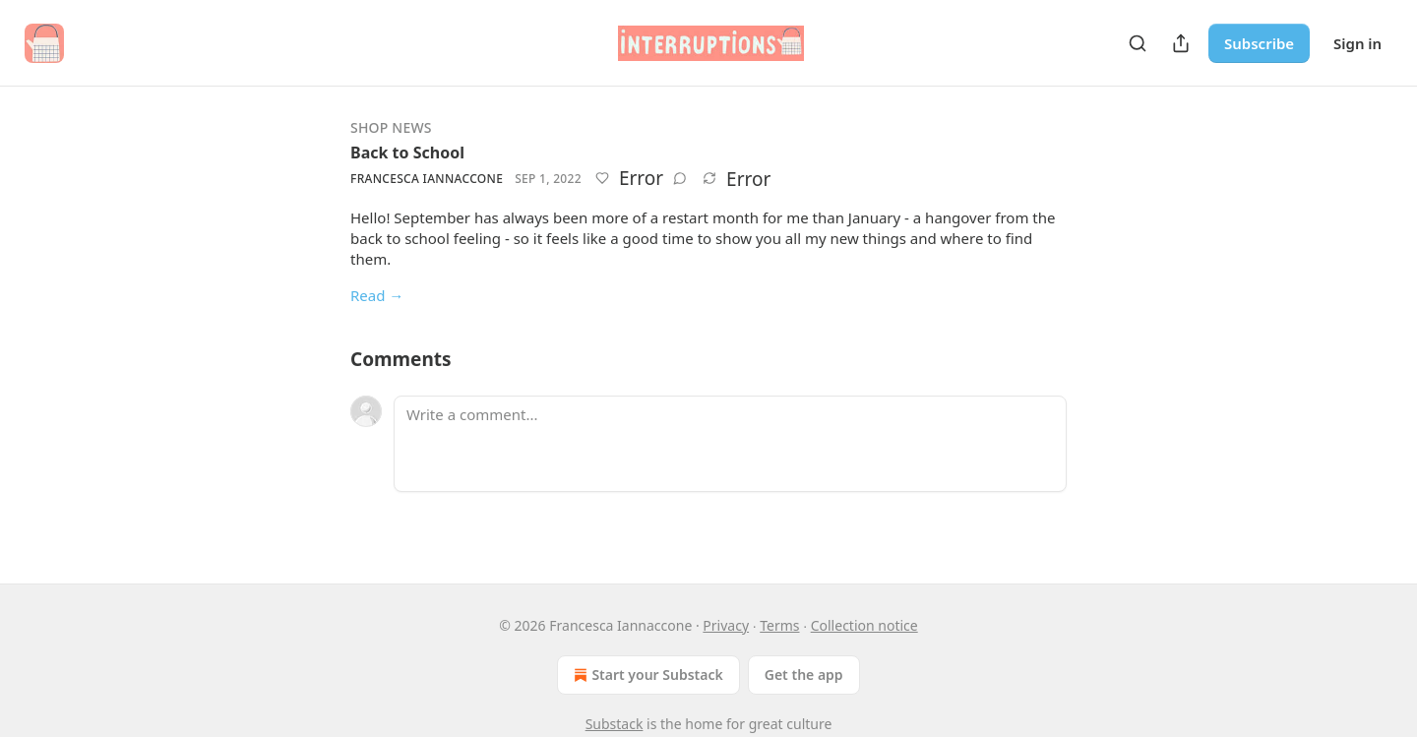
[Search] (1137, 43)
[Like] (602, 178)
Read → (376, 295)
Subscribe (1259, 43)
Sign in (1357, 43)
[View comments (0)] (680, 178)
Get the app (804, 674)
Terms (779, 625)
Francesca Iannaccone (426, 178)
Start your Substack (646, 675)
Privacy (726, 625)
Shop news (391, 127)
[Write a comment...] (730, 444)
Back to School (407, 152)
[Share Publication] (1181, 43)
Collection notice (864, 625)
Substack (614, 723)
